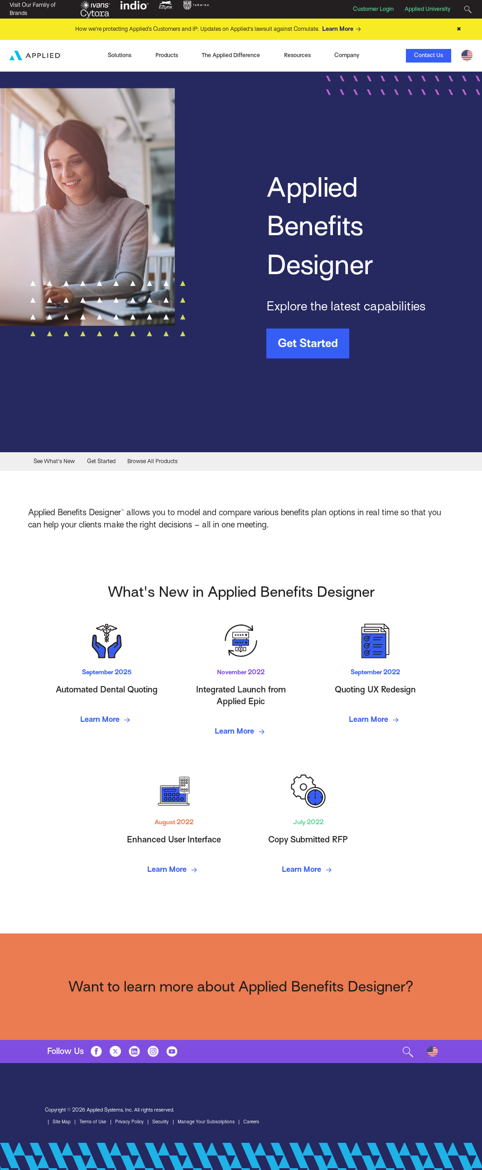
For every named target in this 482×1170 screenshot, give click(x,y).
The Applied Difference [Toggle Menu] (231, 55)
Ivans (64, 54)
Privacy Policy (133, 1122)
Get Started (308, 343)
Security (165, 1122)
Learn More (343, 29)
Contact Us (428, 55)
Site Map (62, 1122)
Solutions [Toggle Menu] (119, 55)
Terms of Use (94, 1122)
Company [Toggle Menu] (346, 55)
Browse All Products (152, 461)
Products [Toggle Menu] (166, 55)
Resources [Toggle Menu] (297, 55)
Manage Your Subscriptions (213, 1122)
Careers (260, 1122)
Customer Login (373, 9)
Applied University (427, 9)
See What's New (54, 461)
